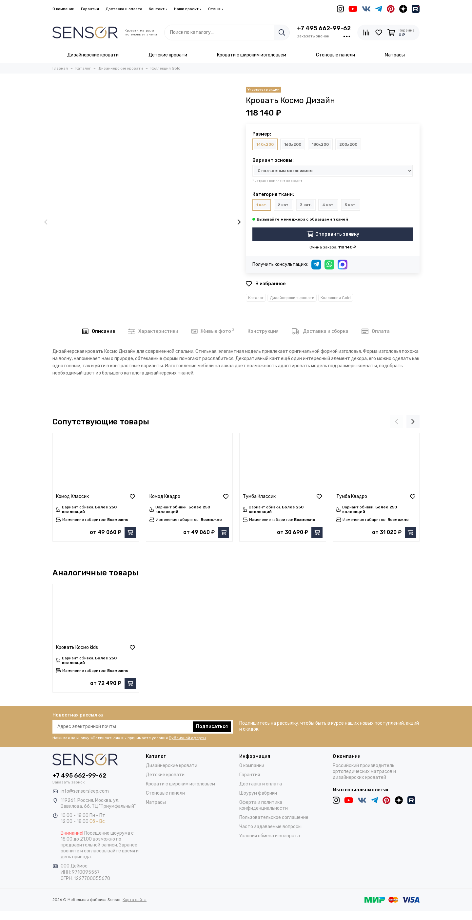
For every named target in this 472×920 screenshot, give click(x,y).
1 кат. (261, 205)
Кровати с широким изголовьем (180, 784)
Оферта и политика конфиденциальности (263, 805)
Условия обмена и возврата (269, 836)
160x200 (292, 144)
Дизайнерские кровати (292, 297)
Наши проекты (188, 9)
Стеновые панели (165, 793)
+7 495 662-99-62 (324, 28)
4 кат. (328, 205)
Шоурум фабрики (258, 793)
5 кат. (350, 205)
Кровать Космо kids (77, 647)
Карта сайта (135, 899)
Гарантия (90, 9)
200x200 (348, 144)
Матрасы (156, 802)
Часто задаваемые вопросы (270, 826)
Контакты (158, 9)
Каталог (256, 297)
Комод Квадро (164, 496)
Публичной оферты (187, 738)
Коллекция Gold (336, 297)
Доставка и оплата (124, 9)
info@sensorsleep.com (85, 791)
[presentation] (45, 222)
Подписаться (212, 726)
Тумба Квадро (351, 496)
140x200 (265, 144)
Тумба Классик (259, 496)
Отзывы (216, 9)
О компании (63, 9)
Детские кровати (165, 775)
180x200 (320, 144)
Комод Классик (72, 496)
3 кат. (306, 205)
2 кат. (283, 205)
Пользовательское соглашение (273, 817)
